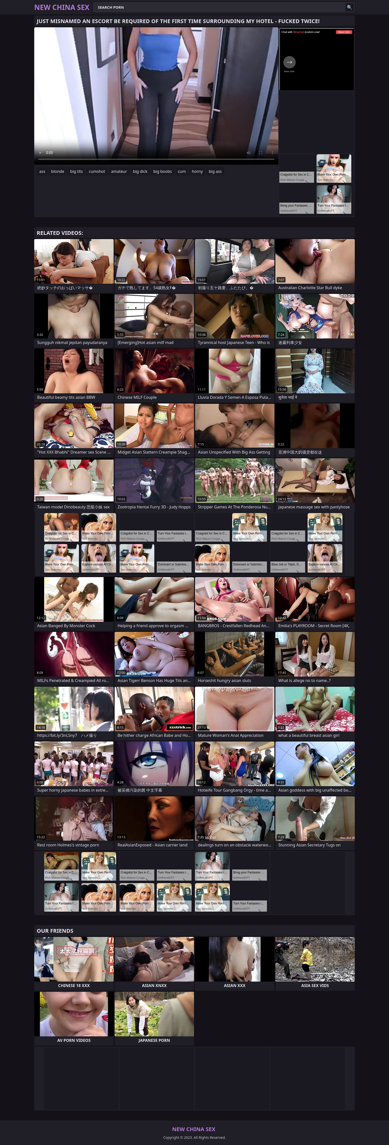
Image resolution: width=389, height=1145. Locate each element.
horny (197, 171)
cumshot (97, 171)
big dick (140, 171)
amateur (119, 171)
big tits (76, 171)
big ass (215, 171)
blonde (57, 171)
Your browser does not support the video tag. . (156, 96)
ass (42, 171)
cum (182, 171)
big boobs (162, 171)
